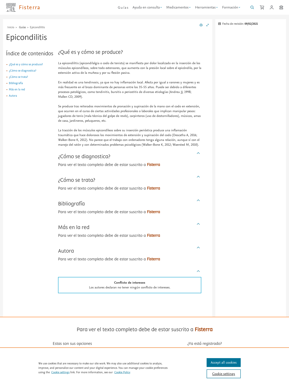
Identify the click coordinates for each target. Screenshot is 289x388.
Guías (123, 7)
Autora (13, 96)
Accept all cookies (224, 362)
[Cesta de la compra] (261, 7)
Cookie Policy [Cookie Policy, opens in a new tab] (122, 372)
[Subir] (198, 153)
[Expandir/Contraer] (207, 26)
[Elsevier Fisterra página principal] (23, 7)
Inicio (10, 27)
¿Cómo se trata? (18, 77)
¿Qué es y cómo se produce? (26, 64)
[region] (144, 367)
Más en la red (17, 89)
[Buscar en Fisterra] (252, 7)
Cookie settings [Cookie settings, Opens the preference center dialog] (223, 373)
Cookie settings (60, 372)
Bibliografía (16, 83)
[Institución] (281, 7)
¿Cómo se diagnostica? (22, 71)
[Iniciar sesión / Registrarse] (271, 7)
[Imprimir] (201, 26)
